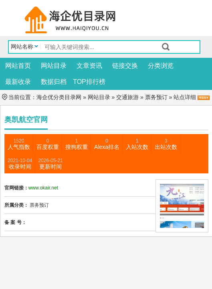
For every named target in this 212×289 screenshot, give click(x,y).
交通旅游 (127, 97)
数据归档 (54, 81)
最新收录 (18, 81)
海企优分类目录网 (58, 97)
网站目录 (54, 65)
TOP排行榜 (89, 81)
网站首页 (18, 65)
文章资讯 (89, 65)
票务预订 (156, 97)
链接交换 (125, 65)
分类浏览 (161, 65)
